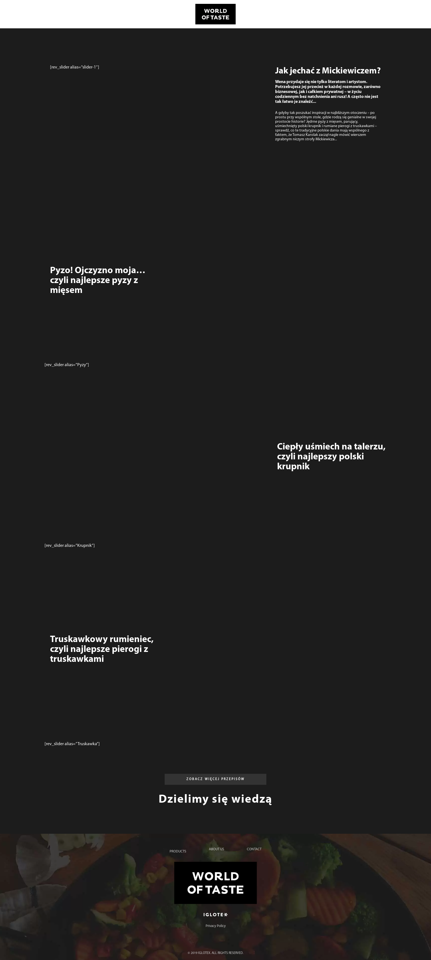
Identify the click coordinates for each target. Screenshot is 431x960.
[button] (215, 779)
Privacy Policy (216, 926)
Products (178, 851)
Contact (254, 849)
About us (216, 849)
